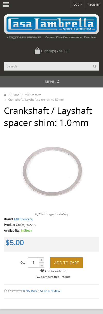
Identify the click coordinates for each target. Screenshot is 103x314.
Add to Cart (66, 262)
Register (94, 4)
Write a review (49, 291)
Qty (22, 262)
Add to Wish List (53, 271)
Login (78, 4)
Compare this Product (53, 277)
